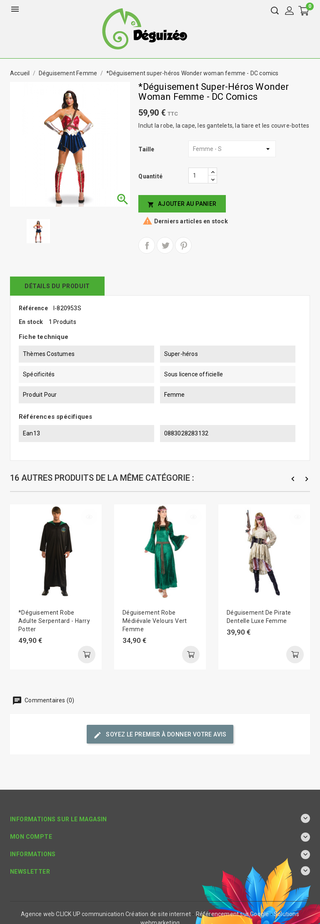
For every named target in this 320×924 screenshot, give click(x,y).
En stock (31, 322)
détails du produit (57, 286)
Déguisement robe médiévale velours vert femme (154, 620)
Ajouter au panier (182, 204)
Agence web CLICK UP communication (72, 914)
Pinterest (183, 245)
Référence (33, 308)
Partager (147, 245)
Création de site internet (158, 914)
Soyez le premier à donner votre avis (160, 735)
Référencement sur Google (232, 914)
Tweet (165, 245)
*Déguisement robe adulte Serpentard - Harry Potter (54, 620)
